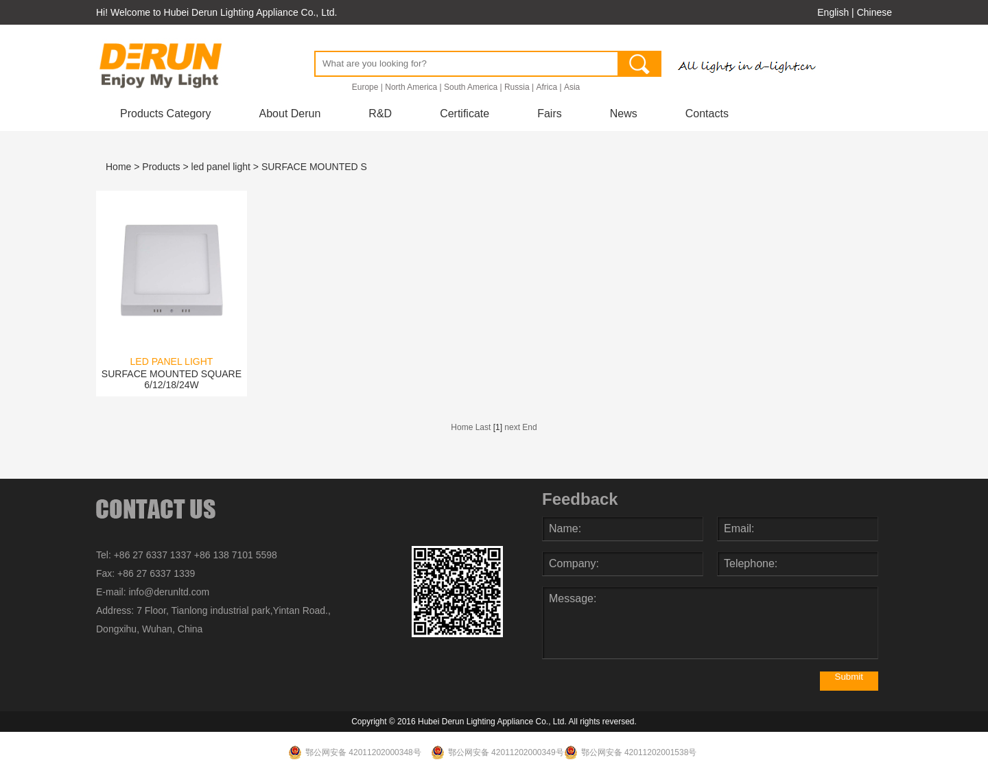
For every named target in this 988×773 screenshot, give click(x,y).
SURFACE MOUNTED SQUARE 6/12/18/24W (172, 379)
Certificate (464, 113)
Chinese (874, 12)
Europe (365, 87)
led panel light (220, 166)
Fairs (549, 113)
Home (118, 166)
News (623, 113)
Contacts (707, 113)
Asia (572, 87)
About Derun (290, 113)
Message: (710, 622)
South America (470, 87)
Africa (546, 87)
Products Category (165, 113)
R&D (380, 113)
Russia (517, 87)
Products (161, 166)
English (833, 12)
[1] (497, 427)
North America (411, 87)
